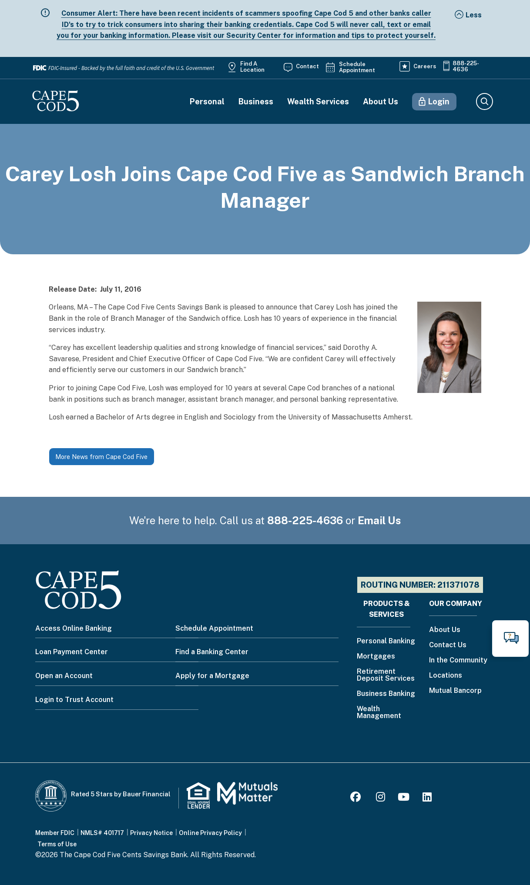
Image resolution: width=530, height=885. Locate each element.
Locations (445, 675)
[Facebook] (356, 798)
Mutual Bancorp (455, 691)
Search (484, 101)
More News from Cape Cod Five (101, 456)
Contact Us (447, 645)
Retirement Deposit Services (386, 675)
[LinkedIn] (427, 798)
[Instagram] (380, 798)
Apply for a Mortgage (212, 676)
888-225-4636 (466, 66)
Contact (307, 66)
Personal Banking (386, 641)
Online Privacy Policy (210, 832)
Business (255, 101)
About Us (380, 101)
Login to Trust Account (74, 699)
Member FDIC (54, 832)
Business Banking (386, 694)
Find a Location (252, 67)
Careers (424, 66)
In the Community (458, 660)
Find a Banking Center (211, 652)
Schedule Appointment (357, 67)
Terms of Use (57, 844)
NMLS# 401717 (102, 832)
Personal (207, 101)
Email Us (379, 520)
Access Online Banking (73, 628)
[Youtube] (403, 798)
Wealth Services (318, 101)
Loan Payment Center (71, 652)
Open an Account (64, 676)
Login (438, 101)
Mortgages (376, 656)
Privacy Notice (151, 832)
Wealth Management (379, 712)
